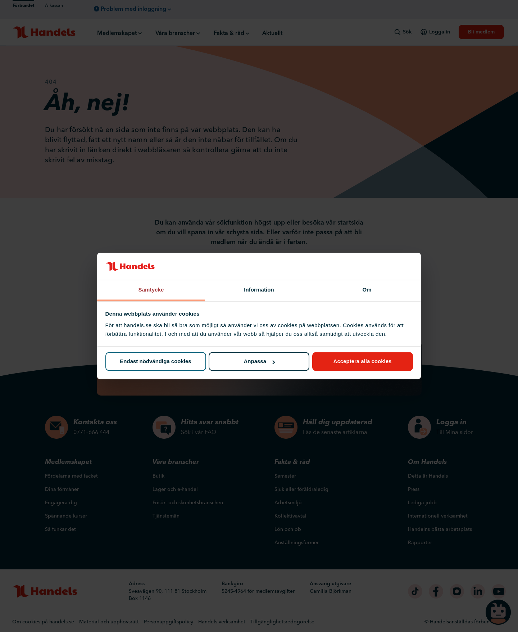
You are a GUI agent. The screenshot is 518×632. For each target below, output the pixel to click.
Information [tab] (259, 289)
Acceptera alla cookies (362, 361)
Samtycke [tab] (151, 289)
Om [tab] (366, 289)
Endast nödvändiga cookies (155, 361)
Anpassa (259, 361)
